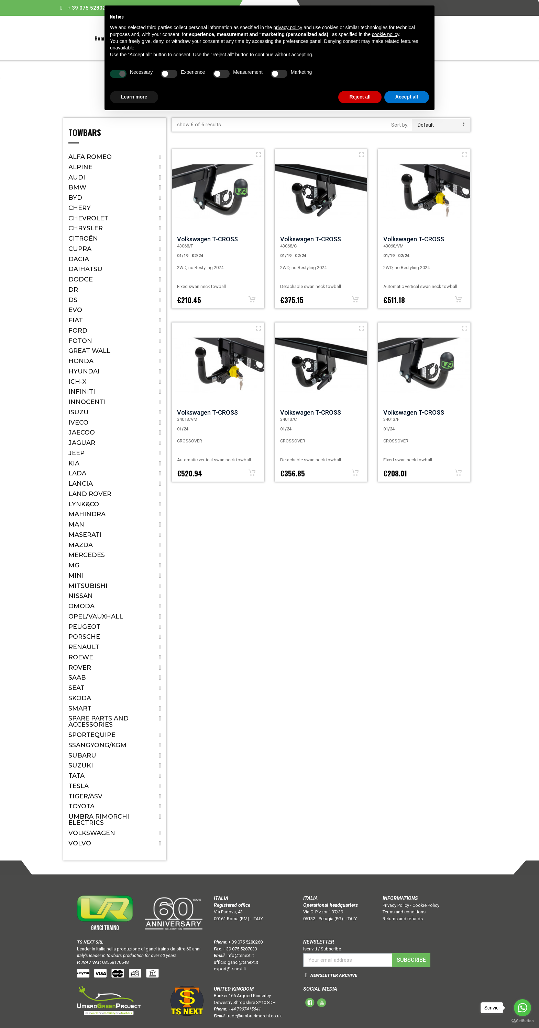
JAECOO (81, 432)
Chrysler (85, 228)
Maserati (85, 535)
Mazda (80, 545)
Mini (76, 576)
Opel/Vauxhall (95, 616)
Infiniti (81, 392)
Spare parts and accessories (98, 721)
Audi (76, 177)
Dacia (78, 259)
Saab (77, 677)
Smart (79, 708)
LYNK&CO (83, 504)
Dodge (80, 279)
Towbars (84, 133)
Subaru (82, 755)
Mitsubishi (88, 586)
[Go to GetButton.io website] (523, 1021)
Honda (81, 361)
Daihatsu (85, 269)
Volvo (79, 843)
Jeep (76, 453)
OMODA (81, 606)
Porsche (84, 637)
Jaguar (81, 443)
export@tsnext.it (230, 968)
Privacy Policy (396, 905)
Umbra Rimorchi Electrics (98, 819)
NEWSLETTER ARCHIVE (333, 975)
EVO (75, 310)
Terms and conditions (404, 911)
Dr (73, 290)
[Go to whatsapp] (522, 1007)
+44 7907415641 (245, 1009)
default (441, 125)
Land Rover (89, 494)
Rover (79, 668)
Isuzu (78, 412)
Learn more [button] (134, 97)
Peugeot (84, 627)
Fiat (75, 320)
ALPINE (80, 167)
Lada (77, 473)
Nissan (80, 596)
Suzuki (80, 765)
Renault (83, 647)
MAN (76, 524)
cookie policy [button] (385, 34)
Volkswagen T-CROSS (207, 239)
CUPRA (79, 249)
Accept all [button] (406, 97)
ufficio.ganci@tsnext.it (236, 962)
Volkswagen (91, 833)
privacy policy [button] (287, 27)
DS (72, 300)
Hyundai (84, 371)
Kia (73, 463)
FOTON (80, 341)
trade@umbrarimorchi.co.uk (254, 1015)
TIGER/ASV (85, 796)
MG (73, 565)
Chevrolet (88, 218)
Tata (76, 776)
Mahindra (87, 514)
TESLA (78, 786)
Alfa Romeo (90, 157)
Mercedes (86, 555)
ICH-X (77, 382)
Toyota (81, 806)
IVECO (78, 422)
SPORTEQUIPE (92, 735)
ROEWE (80, 657)
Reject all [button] (359, 97)
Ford (77, 330)
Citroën (83, 238)
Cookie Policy (425, 905)
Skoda (79, 698)
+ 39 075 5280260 (90, 8)
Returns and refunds (403, 918)
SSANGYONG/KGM (97, 745)
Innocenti (87, 402)
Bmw (77, 187)
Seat (76, 688)
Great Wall (89, 351)
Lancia (80, 484)
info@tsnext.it (240, 955)
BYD (75, 198)
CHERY (79, 208)
